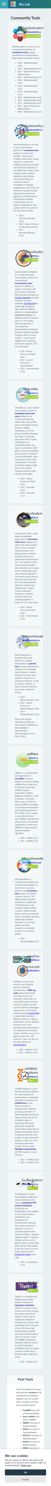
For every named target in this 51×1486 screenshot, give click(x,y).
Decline (25, 1479)
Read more (26, 1465)
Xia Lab (24, 4)
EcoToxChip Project (23, 1254)
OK (25, 1472)
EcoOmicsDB (29, 303)
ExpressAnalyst (19, 1045)
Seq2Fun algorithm (23, 298)
